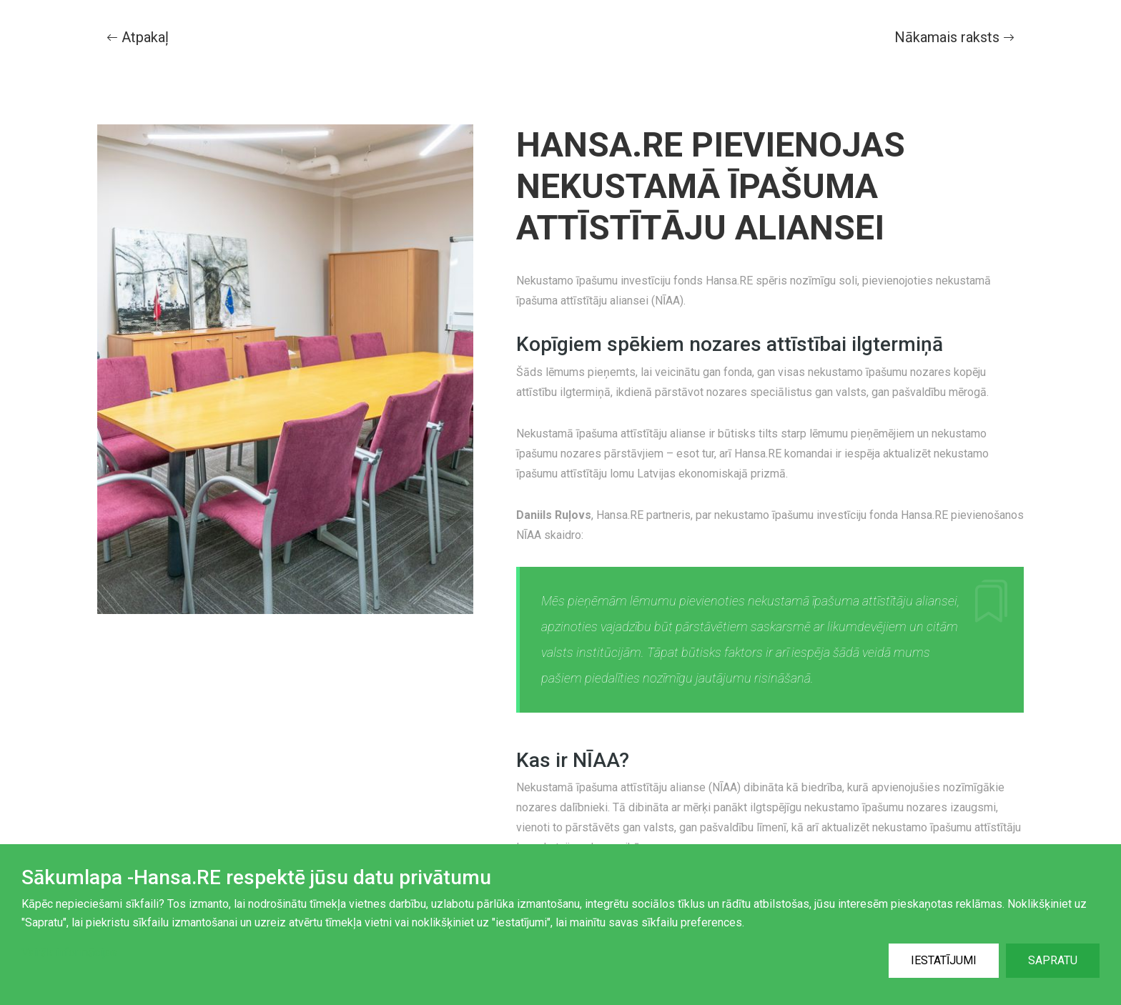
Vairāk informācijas (69, 952)
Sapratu (1052, 960)
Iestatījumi (944, 960)
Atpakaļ (138, 37)
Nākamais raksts (954, 37)
